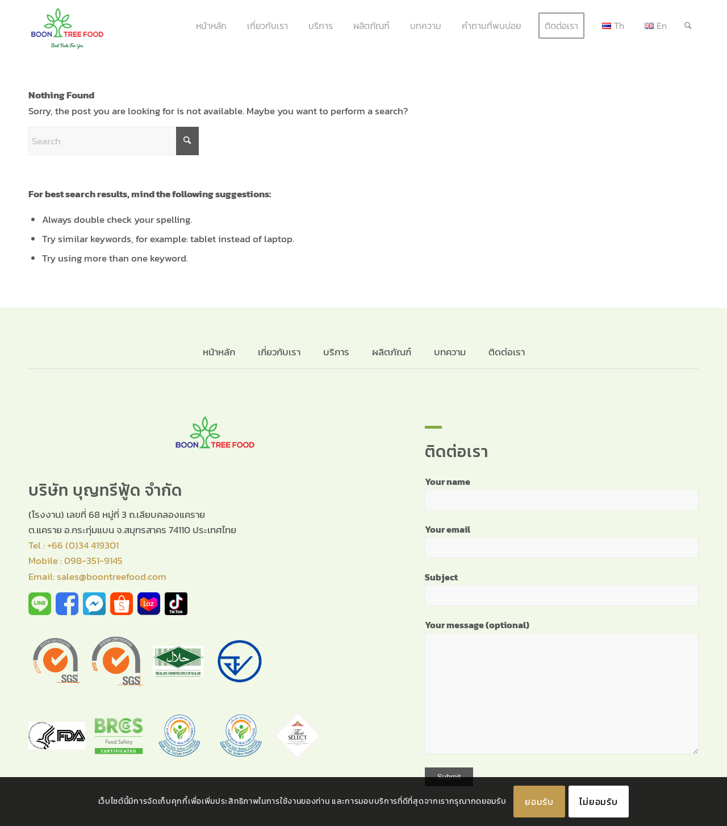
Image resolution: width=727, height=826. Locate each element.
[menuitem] (211, 25)
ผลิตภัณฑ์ (391, 351)
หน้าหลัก (220, 351)
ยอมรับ (539, 801)
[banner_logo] (67, 25)
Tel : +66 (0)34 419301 (73, 545)
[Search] (688, 25)
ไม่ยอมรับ (598, 801)
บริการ (336, 351)
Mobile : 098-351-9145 (75, 560)
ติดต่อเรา (506, 351)
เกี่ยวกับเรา (279, 351)
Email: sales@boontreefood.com (97, 576)
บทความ (450, 351)
